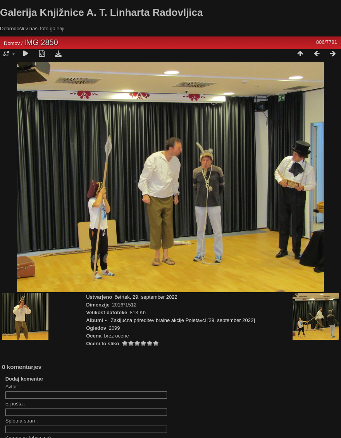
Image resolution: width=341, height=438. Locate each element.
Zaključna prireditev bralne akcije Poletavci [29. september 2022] (183, 320)
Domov (12, 43)
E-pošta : (15, 404)
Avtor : (12, 387)
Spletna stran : (21, 421)
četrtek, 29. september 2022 (146, 297)
